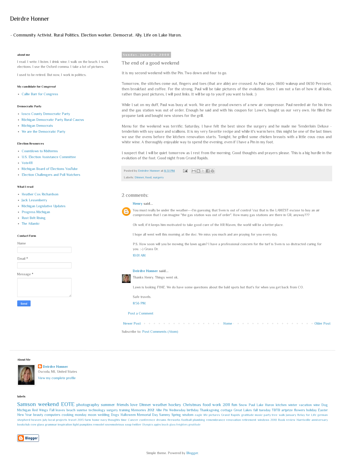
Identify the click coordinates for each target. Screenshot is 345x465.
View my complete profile (57, 378)
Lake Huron (265, 405)
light (76, 424)
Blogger (192, 453)
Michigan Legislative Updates (44, 206)
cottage (226, 410)
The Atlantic (31, 223)
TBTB (276, 410)
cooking (68, 415)
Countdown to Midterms (40, 151)
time (124, 420)
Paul (252, 405)
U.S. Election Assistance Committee (49, 157)
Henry (137, 203)
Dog (324, 405)
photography (87, 404)
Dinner (139, 177)
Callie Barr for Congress (40, 94)
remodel (98, 424)
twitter (136, 424)
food (148, 177)
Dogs (115, 415)
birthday (193, 410)
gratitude (247, 415)
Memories (138, 410)
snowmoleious (114, 424)
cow (33, 424)
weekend (48, 404)
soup (128, 424)
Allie (159, 410)
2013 (80, 420)
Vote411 (27, 163)
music (259, 415)
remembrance (215, 420)
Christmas (192, 404)
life (206, 415)
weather (160, 404)
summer (108, 404)
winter (292, 405)
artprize (287, 410)
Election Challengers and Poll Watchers (51, 175)
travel (72, 420)
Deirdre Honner (29, 18)
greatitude (194, 424)
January (291, 415)
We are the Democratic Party (43, 131)
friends (123, 404)
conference (147, 420)
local (51, 420)
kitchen (281, 405)
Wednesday (177, 410)
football (186, 420)
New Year (24, 415)
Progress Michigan (36, 212)
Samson (26, 404)
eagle (198, 415)
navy (104, 420)
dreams (161, 420)
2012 (150, 410)
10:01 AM (139, 255)
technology (96, 410)
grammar (51, 424)
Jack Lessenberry (34, 200)
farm (88, 420)
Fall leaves (57, 410)
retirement (249, 420)
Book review (286, 420)
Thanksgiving (209, 410)
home (96, 420)
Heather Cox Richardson (40, 194)
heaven (36, 420)
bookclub (23, 424)
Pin (165, 410)
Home (227, 323)
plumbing (199, 420)
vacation (305, 405)
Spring (176, 415)
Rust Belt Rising (34, 218)
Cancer (133, 420)
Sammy (164, 415)
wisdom (187, 415)
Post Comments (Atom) (160, 332)
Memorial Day (147, 415)
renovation (233, 420)
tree (274, 415)
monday (80, 415)
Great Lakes (243, 410)
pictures (214, 415)
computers (52, 415)
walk (282, 415)
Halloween (128, 415)
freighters (182, 424)
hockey (175, 404)
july (45, 420)
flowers (299, 410)
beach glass (168, 424)
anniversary (319, 420)
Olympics (147, 424)
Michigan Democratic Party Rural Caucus (53, 120)
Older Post (322, 323)
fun (234, 404)
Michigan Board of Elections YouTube (50, 169)
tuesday (265, 410)
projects (61, 420)
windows (263, 420)
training (124, 410)
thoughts (114, 420)
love (134, 404)
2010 (273, 420)
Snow (243, 405)
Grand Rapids (230, 415)
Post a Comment (140, 313)
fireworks (174, 420)
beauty (38, 415)
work (216, 404)
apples (157, 424)
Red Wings (40, 410)
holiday (311, 410)
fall (255, 410)
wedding (104, 415)
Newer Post (132, 323)
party (267, 415)
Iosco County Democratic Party (46, 114)
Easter (323, 410)
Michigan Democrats (37, 126)
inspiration (65, 424)
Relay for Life (306, 415)
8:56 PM (139, 303)
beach (71, 410)
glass (40, 424)
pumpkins (86, 424)
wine (316, 405)
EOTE (67, 404)
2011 (226, 404)
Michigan (24, 410)
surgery (158, 177)
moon (92, 415)
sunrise (82, 410)
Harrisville (303, 420)
